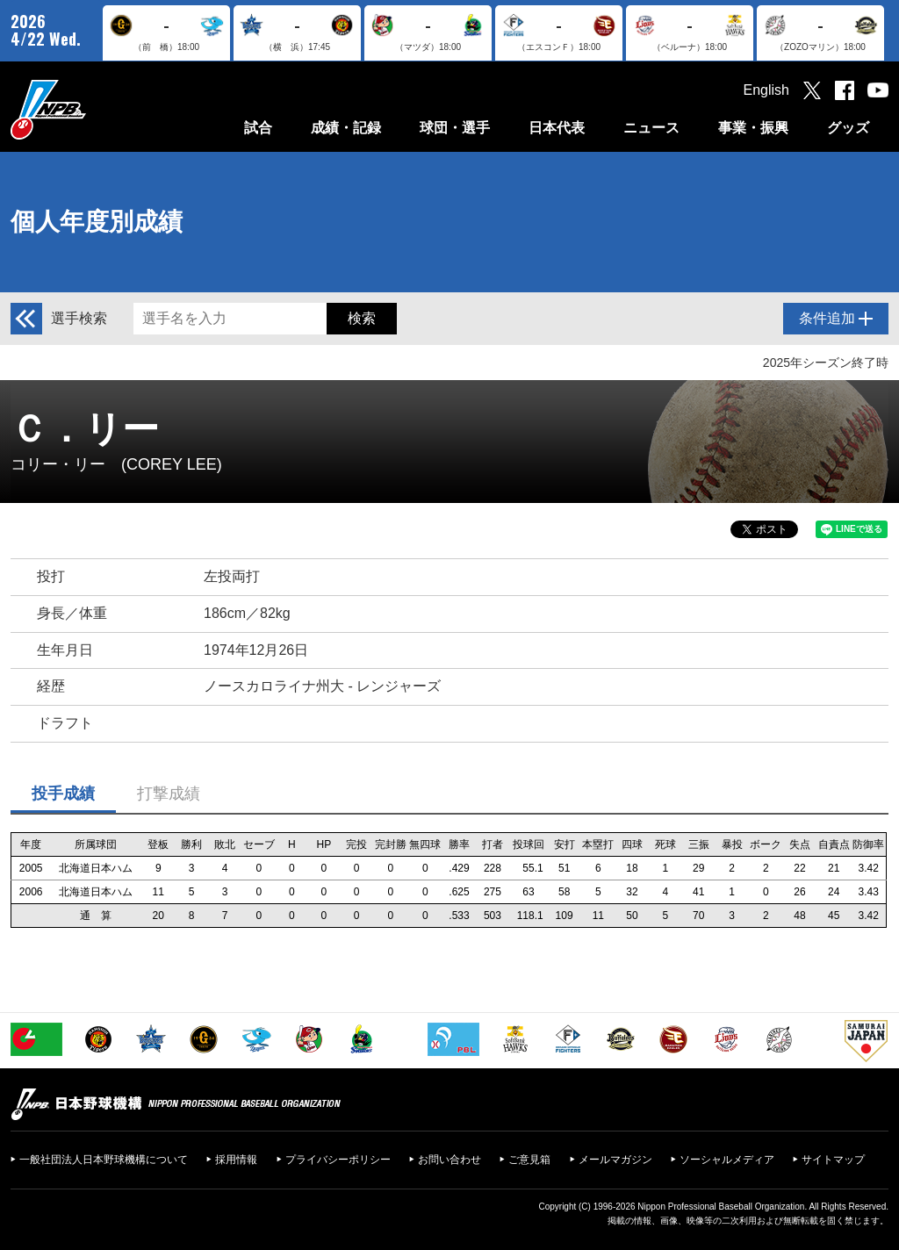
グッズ (848, 127)
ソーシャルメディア (727, 1159)
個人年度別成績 (97, 221)
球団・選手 (455, 127)
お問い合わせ (449, 1159)
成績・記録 (346, 127)
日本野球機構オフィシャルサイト (92, 109)
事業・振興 (753, 127)
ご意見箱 (529, 1159)
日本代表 (557, 127)
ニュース (651, 127)
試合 (258, 127)
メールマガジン (615, 1159)
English (766, 90)
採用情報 (236, 1159)
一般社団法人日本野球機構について (103, 1159)
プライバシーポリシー (338, 1159)
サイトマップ (833, 1159)
